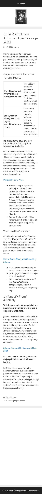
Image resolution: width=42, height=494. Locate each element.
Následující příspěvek (15, 400)
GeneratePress (34, 490)
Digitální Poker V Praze (13, 180)
